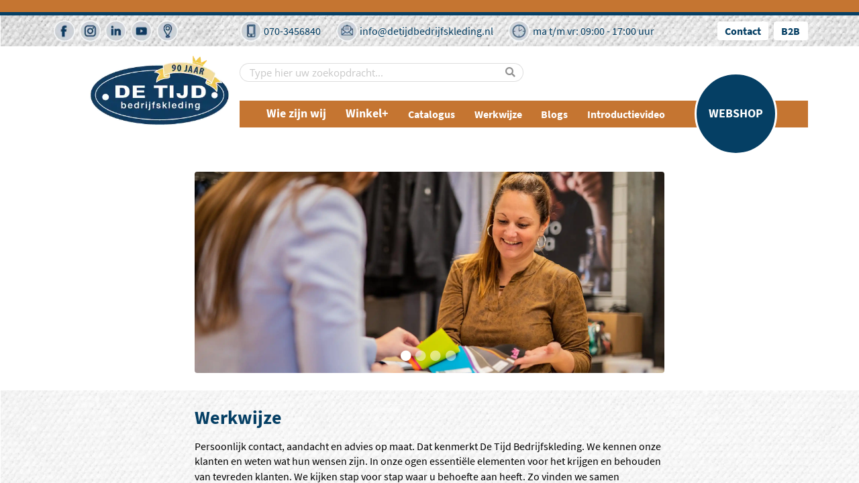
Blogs (554, 114)
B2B (790, 31)
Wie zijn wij (296, 114)
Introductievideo (626, 114)
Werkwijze (498, 114)
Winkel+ (367, 114)
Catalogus (431, 114)
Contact (743, 31)
